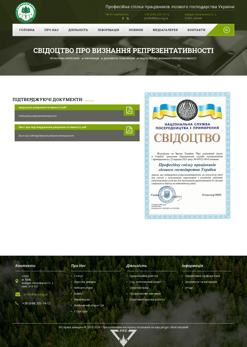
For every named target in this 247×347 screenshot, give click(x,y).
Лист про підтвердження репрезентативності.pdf (52, 127)
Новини (136, 30)
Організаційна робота (144, 275)
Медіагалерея (165, 30)
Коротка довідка (85, 281)
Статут (78, 275)
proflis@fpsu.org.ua (156, 18)
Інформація (108, 30)
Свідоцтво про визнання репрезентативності (167, 58)
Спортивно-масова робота (147, 299)
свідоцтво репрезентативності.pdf (42, 107)
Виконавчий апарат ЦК (89, 305)
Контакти (196, 30)
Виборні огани (83, 287)
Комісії (78, 293)
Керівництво (82, 299)
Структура (80, 311)
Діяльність (78, 30)
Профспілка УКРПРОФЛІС (65, 58)
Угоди (189, 287)
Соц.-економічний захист (146, 281)
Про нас (51, 30)
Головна (27, 30)
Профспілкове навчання (145, 293)
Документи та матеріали (119, 58)
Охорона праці (139, 287)
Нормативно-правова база (202, 275)
